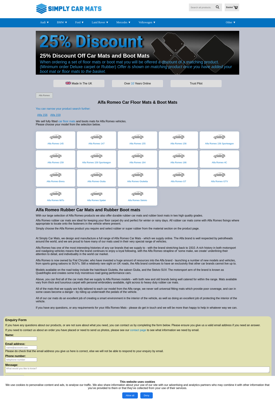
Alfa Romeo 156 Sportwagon (219, 139)
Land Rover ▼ (100, 22)
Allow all (130, 395)
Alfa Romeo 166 (178, 158)
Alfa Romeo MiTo (55, 196)
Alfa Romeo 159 (56, 158)
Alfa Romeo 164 (137, 158)
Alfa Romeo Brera (56, 177)
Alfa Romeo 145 (56, 139)
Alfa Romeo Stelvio (137, 196)
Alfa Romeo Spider (96, 196)
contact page (138, 330)
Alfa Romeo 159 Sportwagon (96, 158)
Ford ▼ (79, 22)
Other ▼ (231, 22)
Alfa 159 (55, 115)
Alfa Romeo (44, 95)
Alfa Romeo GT (178, 177)
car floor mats (66, 121)
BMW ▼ (62, 22)
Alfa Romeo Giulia (97, 177)
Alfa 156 (42, 115)
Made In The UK (79, 83)
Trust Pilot (196, 83)
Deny (146, 395)
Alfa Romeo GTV (219, 177)
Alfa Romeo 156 (178, 139)
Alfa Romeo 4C (219, 158)
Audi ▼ (44, 22)
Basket (232, 7)
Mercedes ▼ (123, 22)
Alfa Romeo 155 (137, 139)
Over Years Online (137, 83)
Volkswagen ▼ (147, 22)
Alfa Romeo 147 (97, 139)
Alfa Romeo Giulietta (137, 177)
